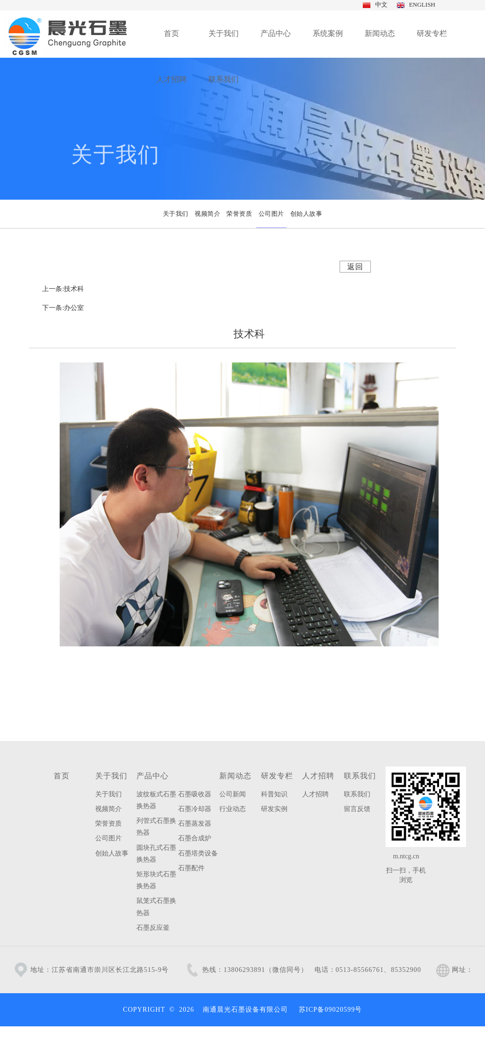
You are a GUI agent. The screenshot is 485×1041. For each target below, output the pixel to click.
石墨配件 (191, 868)
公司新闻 (232, 794)
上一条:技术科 (63, 288)
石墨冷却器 (194, 808)
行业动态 (232, 808)
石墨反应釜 (153, 927)
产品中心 (152, 776)
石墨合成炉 (194, 838)
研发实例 (274, 808)
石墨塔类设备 (198, 853)
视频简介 (108, 808)
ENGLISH (420, 4)
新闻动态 (235, 776)
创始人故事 (111, 853)
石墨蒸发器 (194, 823)
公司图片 (108, 838)
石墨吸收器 (194, 794)
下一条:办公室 (63, 307)
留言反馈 (357, 808)
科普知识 (274, 794)
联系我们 (360, 776)
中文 (380, 4)
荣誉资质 (108, 823)
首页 (62, 776)
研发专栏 (277, 776)
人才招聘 (318, 776)
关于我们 (111, 776)
